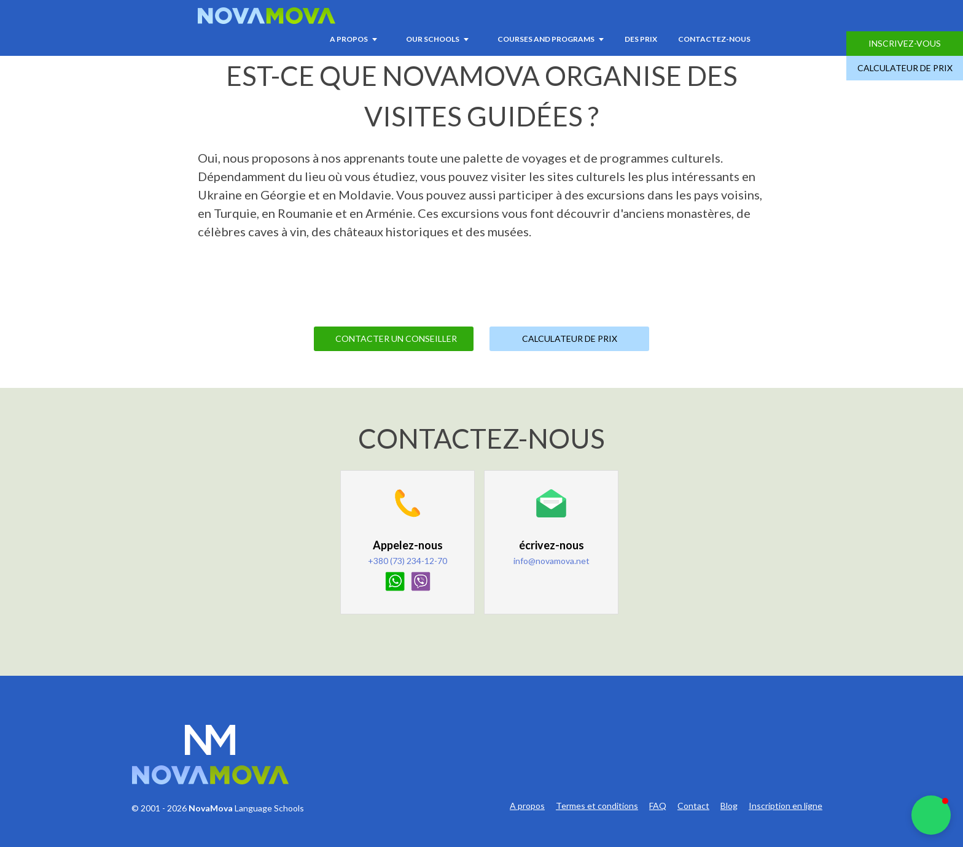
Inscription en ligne (785, 806)
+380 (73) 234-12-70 (407, 560)
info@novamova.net (551, 560)
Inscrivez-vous (904, 43)
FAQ (657, 806)
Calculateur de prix (905, 68)
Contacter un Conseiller (396, 338)
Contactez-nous (714, 39)
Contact (693, 806)
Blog (729, 806)
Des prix (641, 39)
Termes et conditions (597, 806)
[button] (931, 815)
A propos (527, 806)
